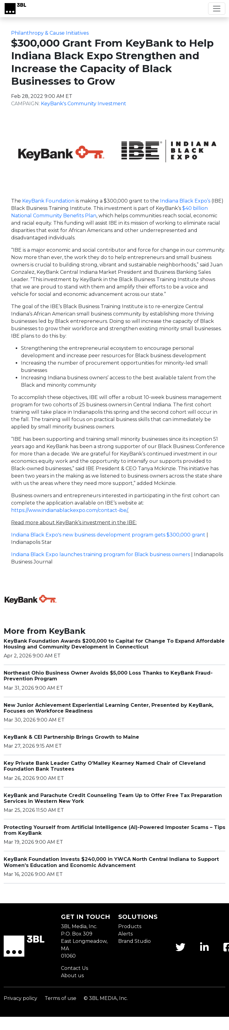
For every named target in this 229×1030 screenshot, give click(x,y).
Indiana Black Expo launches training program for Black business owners (100, 554)
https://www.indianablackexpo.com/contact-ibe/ (69, 510)
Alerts (125, 934)
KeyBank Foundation (48, 201)
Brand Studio (134, 941)
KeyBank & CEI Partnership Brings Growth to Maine (71, 737)
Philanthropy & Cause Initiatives (50, 33)
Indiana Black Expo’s (185, 201)
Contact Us (74, 968)
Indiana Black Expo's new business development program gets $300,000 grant (108, 535)
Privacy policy (20, 998)
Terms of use (60, 998)
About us (72, 975)
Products (129, 926)
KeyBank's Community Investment (83, 103)
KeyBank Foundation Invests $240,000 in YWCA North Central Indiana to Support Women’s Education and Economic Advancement (111, 862)
